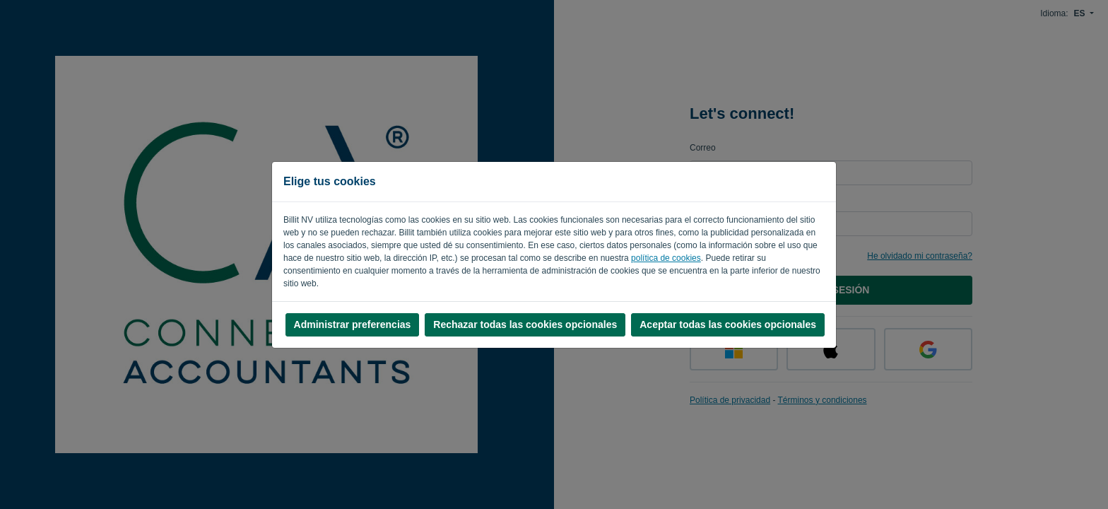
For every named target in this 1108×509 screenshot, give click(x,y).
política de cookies (666, 258)
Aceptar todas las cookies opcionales (728, 324)
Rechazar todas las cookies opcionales (525, 324)
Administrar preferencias (352, 324)
